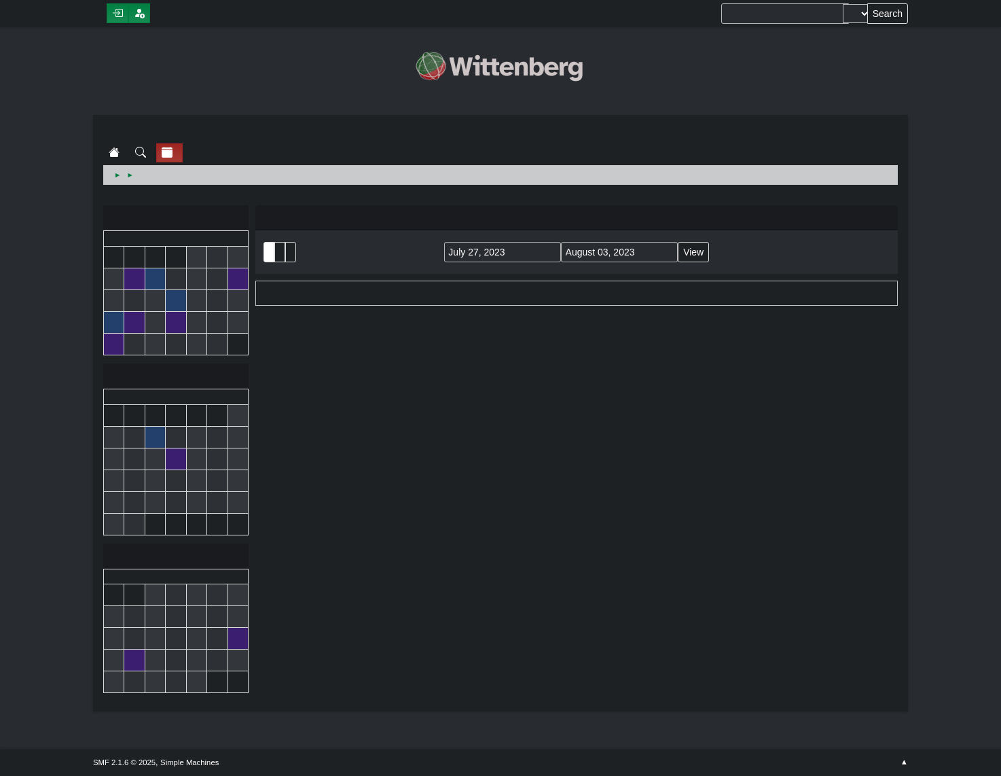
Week (290, 252)
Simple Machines (189, 762)
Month (279, 252)
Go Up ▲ (904, 762)
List (268, 252)
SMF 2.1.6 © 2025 (124, 762)
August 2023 (176, 557)
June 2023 (176, 219)
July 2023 (176, 377)
